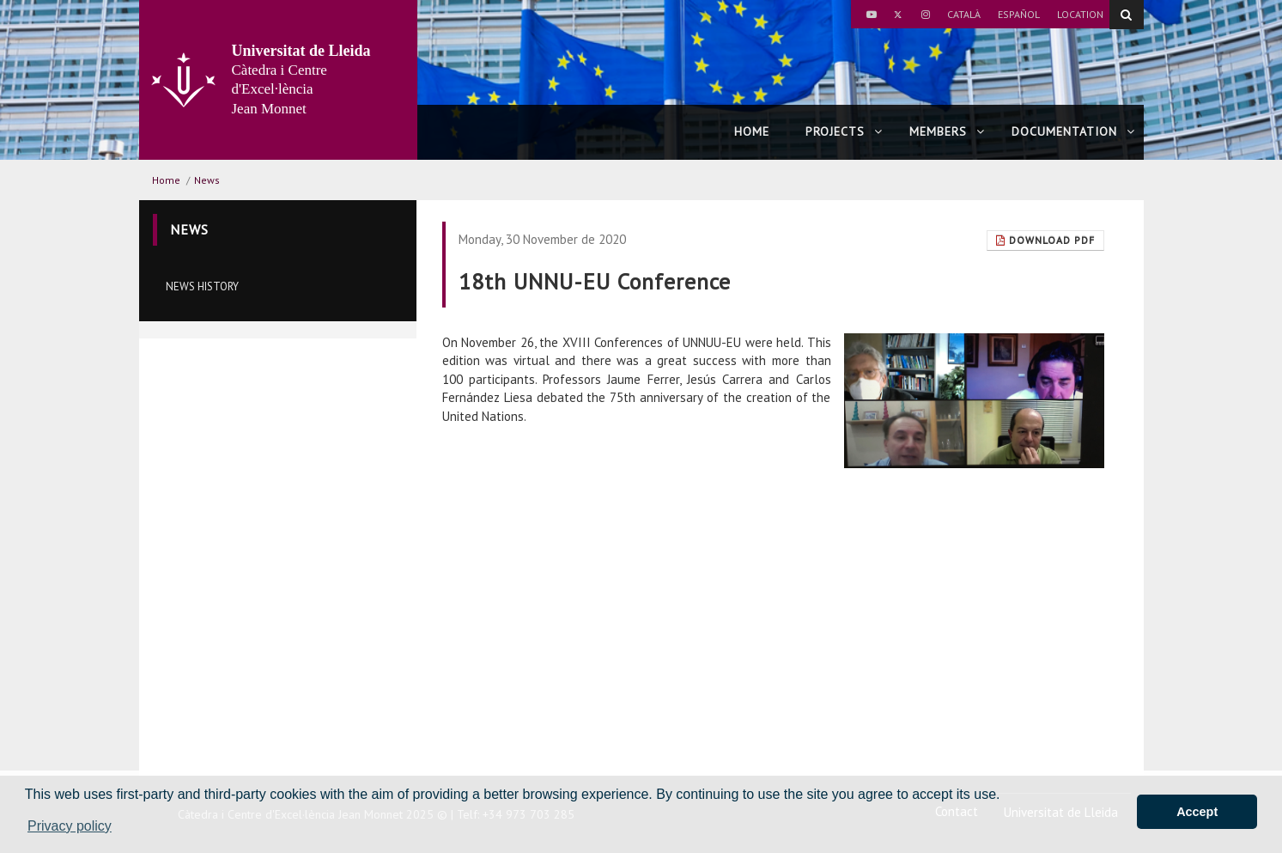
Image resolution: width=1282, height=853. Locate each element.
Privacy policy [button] (69, 826)
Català (964, 14)
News (207, 180)
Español (1019, 14)
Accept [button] (1197, 812)
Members (947, 131)
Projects (844, 131)
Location (1080, 14)
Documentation (1073, 131)
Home (751, 131)
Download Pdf (1045, 240)
